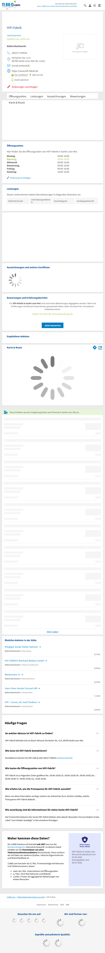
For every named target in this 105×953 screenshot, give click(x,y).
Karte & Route (17, 102)
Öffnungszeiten (17, 96)
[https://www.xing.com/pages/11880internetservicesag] (36, 921)
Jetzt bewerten (52, 325)
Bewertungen (78, 96)
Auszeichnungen (56, 96)
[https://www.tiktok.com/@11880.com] (22, 921)
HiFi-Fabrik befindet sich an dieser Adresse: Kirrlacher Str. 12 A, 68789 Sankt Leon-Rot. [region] (44, 740)
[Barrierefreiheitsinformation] (95, 5)
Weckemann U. (12, 674)
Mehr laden (52, 631)
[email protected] (64, 757)
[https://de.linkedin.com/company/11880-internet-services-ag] (44, 921)
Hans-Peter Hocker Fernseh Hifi (21, 688)
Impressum (41, 904)
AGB (62, 904)
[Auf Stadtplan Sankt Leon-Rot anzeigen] (100, 347)
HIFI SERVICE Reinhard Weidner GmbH (24, 660)
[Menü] (100, 5)
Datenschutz (53, 904)
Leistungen (36, 96)
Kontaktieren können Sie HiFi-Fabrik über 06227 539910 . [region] (39, 757)
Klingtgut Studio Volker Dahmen (21, 646)
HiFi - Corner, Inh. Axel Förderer (21, 702)
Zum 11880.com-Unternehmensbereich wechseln (57, 6)
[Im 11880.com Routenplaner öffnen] (95, 347)
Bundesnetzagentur (17, 847)
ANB (67, 904)
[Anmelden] (91, 5)
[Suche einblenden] (86, 5)
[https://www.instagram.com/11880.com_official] (29, 921)
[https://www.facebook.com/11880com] (14, 921)
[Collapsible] (97, 733)
